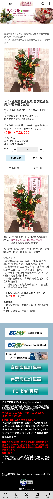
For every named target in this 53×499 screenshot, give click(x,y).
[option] (26, 16)
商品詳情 (14, 167)
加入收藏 (37, 158)
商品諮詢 (38, 167)
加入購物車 (15, 158)
